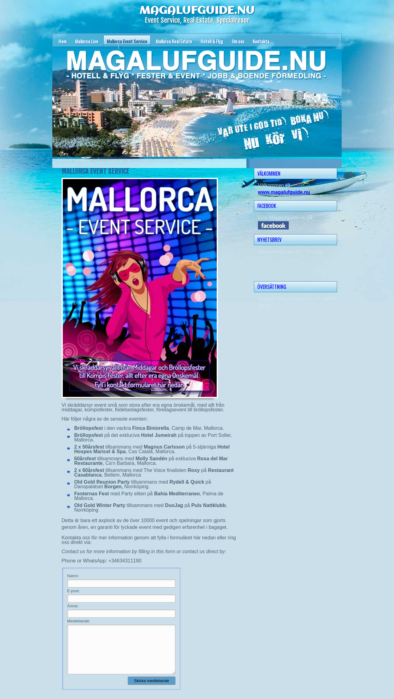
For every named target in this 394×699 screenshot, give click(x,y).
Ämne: (73, 606)
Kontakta (261, 41)
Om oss (238, 41)
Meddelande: (78, 621)
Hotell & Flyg (212, 41)
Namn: (73, 575)
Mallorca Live (86, 41)
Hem (62, 41)
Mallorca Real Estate (174, 41)
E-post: (73, 591)
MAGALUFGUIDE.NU (197, 11)
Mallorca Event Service (127, 41)
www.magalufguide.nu (284, 192)
